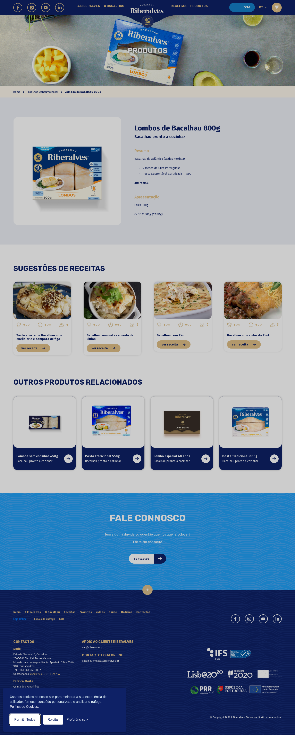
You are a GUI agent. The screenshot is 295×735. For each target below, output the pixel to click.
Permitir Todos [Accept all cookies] (24, 719)
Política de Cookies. (24, 706)
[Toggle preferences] (77, 719)
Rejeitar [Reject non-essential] (53, 719)
